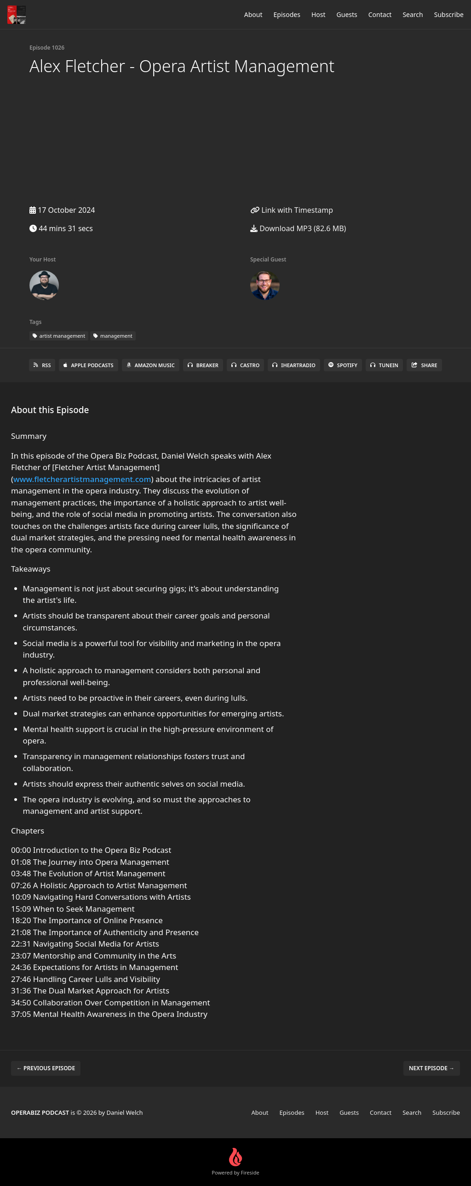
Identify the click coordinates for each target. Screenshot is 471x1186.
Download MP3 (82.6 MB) (298, 228)
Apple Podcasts (88, 365)
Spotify (342, 365)
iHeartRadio (294, 365)
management (112, 335)
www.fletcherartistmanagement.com (82, 479)
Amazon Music (150, 365)
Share (424, 365)
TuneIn (384, 365)
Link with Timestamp (291, 210)
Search (412, 14)
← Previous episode (46, 1068)
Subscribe (449, 14)
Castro (245, 365)
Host (318, 14)
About (253, 14)
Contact (380, 14)
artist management (59, 335)
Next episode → (431, 1068)
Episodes (287, 14)
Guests (347, 14)
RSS (42, 365)
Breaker (203, 365)
